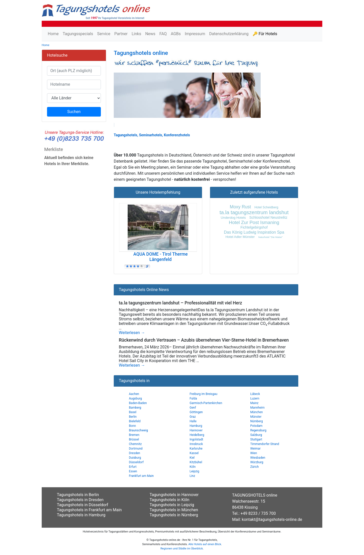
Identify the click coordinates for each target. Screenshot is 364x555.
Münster (255, 416)
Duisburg (135, 457)
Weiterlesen (132, 332)
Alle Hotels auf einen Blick (204, 544)
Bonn (132, 426)
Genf (193, 407)
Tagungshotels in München (174, 509)
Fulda (193, 398)
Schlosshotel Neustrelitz (268, 217)
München (256, 412)
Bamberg (135, 407)
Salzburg (256, 435)
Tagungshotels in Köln (169, 499)
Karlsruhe (196, 448)
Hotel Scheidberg (266, 207)
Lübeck (255, 394)
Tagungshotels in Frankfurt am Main (89, 509)
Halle (193, 421)
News (150, 33)
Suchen (74, 111)
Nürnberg (256, 421)
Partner (121, 33)
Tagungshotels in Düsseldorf (82, 504)
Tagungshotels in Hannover (174, 494)
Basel (132, 412)
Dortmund (136, 448)
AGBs (175, 33)
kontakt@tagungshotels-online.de (272, 519)
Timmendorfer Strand (264, 444)
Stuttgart (256, 439)
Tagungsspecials (78, 33)
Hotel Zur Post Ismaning (254, 222)
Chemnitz (135, 444)
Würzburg (256, 462)
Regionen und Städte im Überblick (182, 548)
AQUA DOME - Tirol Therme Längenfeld (160, 257)
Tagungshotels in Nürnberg (174, 515)
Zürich (254, 467)
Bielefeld (135, 421)
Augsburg (135, 398)
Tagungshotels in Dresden (80, 499)
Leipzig (194, 471)
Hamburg (196, 426)
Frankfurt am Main (141, 476)
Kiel (192, 457)
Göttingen (196, 412)
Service (103, 33)
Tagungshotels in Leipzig (172, 504)
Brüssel (134, 439)
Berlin (132, 416)
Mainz (254, 403)
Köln (193, 467)
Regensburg (258, 430)
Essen (133, 471)
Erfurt (132, 467)
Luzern (254, 398)
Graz (193, 416)
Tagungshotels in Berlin (78, 494)
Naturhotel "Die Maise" (270, 237)
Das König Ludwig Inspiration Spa (254, 232)
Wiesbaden (257, 457)
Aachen (134, 394)
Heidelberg (197, 435)
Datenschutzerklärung (228, 33)
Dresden (134, 453)
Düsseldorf (136, 462)
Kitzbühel (196, 462)
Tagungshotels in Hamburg (81, 515)
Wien (253, 453)
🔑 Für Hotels (265, 33)
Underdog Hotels (233, 217)
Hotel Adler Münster (240, 237)
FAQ (163, 33)
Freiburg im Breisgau (203, 394)
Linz (192, 476)
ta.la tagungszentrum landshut (253, 212)
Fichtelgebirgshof (253, 227)
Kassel (194, 453)
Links (136, 33)
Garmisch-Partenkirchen (206, 403)
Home (53, 33)
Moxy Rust (240, 206)
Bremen (134, 435)
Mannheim (257, 407)
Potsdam (256, 426)
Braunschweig (138, 430)
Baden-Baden (138, 403)
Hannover (196, 430)
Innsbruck (196, 444)
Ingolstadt (196, 439)
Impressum (195, 33)
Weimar (255, 448)
